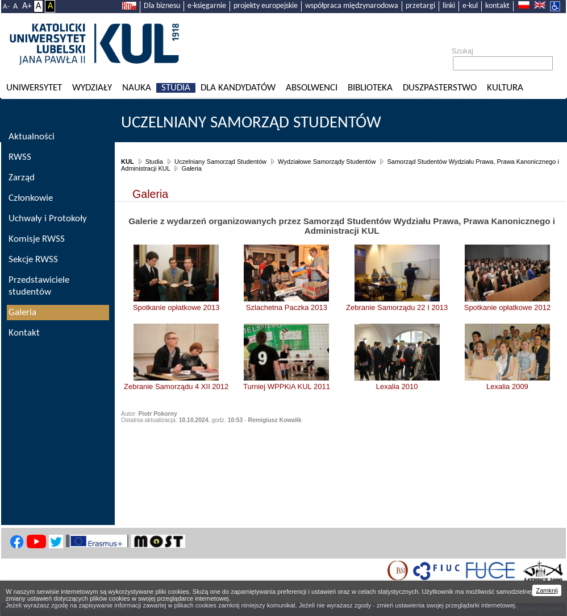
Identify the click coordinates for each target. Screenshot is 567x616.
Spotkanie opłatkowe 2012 (507, 307)
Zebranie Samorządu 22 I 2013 (397, 307)
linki (449, 6)
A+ (27, 6)
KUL (127, 161)
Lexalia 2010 (397, 386)
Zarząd (22, 178)
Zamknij (547, 590)
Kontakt (24, 333)
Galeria (191, 168)
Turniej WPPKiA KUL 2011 (286, 386)
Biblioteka (370, 88)
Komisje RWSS (37, 239)
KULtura (505, 88)
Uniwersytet (34, 88)
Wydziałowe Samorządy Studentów (327, 161)
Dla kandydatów (238, 88)
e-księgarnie (206, 6)
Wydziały (92, 88)
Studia (175, 88)
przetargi (420, 6)
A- (6, 6)
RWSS (20, 157)
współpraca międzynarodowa (351, 6)
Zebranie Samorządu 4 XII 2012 (176, 386)
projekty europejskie (266, 6)
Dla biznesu (162, 6)
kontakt (497, 6)
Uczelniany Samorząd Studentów (251, 123)
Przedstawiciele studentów (39, 286)
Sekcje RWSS (33, 259)
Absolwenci (311, 88)
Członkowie (31, 198)
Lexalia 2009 (507, 386)
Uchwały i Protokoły (48, 219)
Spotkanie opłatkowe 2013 (176, 307)
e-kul (470, 6)
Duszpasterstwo (440, 88)
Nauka (136, 88)
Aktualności (32, 137)
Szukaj (462, 51)
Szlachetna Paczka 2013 (286, 307)
